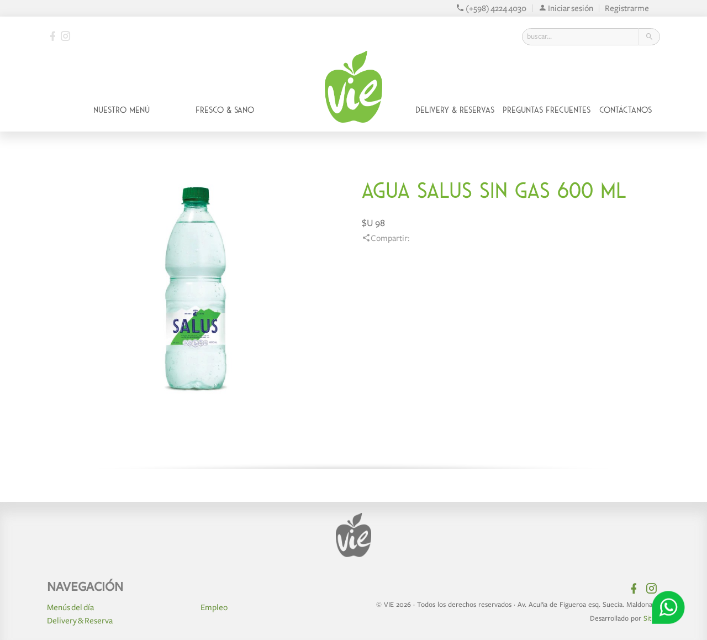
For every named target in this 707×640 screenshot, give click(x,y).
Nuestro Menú (121, 110)
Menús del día (70, 607)
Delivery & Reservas (454, 110)
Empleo (214, 607)
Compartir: (386, 238)
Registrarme (627, 8)
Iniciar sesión (565, 8)
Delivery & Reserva (80, 620)
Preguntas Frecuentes (546, 110)
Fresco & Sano (225, 110)
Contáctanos (625, 110)
